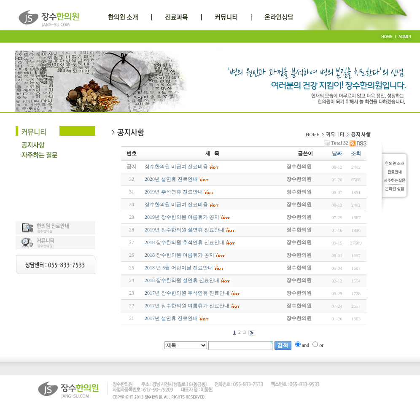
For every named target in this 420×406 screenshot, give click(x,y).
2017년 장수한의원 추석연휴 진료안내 (187, 293)
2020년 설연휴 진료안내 (171, 179)
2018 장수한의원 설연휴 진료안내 (182, 280)
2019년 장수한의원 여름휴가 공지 (182, 217)
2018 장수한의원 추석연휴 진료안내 (184, 242)
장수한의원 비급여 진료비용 (176, 204)
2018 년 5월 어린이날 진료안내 (179, 268)
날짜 (337, 153)
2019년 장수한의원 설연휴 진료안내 (184, 230)
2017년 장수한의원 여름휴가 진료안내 (187, 306)
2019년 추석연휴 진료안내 (174, 192)
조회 (356, 153)
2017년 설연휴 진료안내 (171, 318)
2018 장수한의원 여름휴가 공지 (179, 255)
